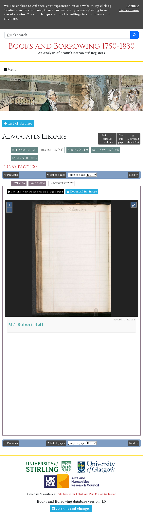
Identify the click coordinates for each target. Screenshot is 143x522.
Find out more (129, 10)
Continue (132, 6)
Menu (10, 69)
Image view (37, 183)
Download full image (82, 191)
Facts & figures (24, 158)
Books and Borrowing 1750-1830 (72, 46)
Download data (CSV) (133, 139)
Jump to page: (77, 174)
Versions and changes (71, 509)
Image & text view (61, 183)
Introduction (24, 150)
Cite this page (121, 139)
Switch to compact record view (107, 139)
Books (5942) (78, 150)
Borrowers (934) (105, 150)
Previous (11, 174)
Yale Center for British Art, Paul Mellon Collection (86, 494)
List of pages (56, 174)
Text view (18, 183)
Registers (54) (52, 150)
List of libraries (18, 123)
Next (133, 174)
